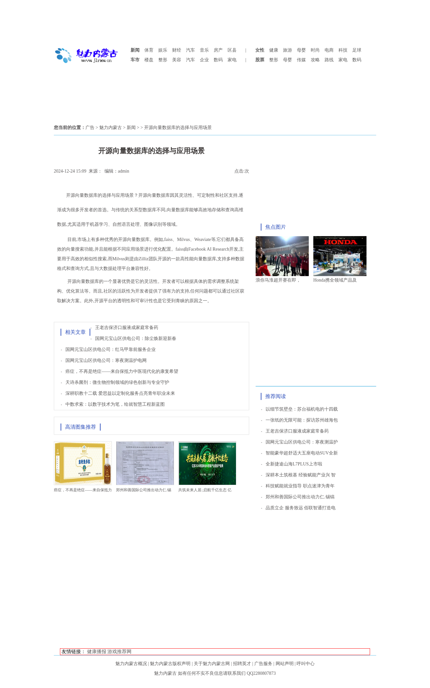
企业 (204, 59)
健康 (273, 50)
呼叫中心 (306, 663)
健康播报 (96, 651)
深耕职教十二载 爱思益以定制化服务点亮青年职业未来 (120, 393)
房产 (218, 50)
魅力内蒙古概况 (131, 663)
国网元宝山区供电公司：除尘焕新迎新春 (135, 338)
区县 (232, 50)
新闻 (131, 127)
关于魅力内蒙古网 (212, 663)
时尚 (315, 50)
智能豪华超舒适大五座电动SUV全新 (302, 453)
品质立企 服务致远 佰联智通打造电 (301, 507)
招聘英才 (242, 663)
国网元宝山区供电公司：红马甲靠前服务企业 (110, 349)
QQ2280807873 (261, 673)
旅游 (287, 50)
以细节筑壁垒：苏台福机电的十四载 (302, 409)
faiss (168, 239)
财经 (176, 50)
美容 (176, 59)
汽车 (190, 50)
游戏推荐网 (119, 651)
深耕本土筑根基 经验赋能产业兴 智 (301, 475)
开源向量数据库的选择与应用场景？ (102, 195)
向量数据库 (158, 195)
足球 (356, 50)
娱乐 (162, 50)
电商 (329, 50)
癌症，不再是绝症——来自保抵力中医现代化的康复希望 (121, 371)
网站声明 (285, 663)
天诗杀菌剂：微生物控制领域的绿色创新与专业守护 (117, 382)
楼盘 (148, 59)
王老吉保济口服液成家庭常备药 (126, 327)
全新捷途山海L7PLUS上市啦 (294, 464)
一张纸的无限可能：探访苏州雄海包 (302, 420)
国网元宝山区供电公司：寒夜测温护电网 (106, 360)
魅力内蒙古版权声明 (170, 663)
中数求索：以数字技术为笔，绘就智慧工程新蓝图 (115, 404)
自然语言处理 (126, 224)
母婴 (301, 50)
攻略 (315, 59)
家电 (232, 59)
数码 (218, 59)
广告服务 (263, 663)
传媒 (301, 59)
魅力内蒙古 (110, 127)
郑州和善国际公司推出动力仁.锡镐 (300, 496)
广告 (89, 127)
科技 (342, 50)
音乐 (204, 50)
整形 (162, 59)
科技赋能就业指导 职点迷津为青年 (300, 486)
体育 (148, 50)
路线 (329, 59)
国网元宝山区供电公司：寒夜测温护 (302, 442)
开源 (142, 195)
